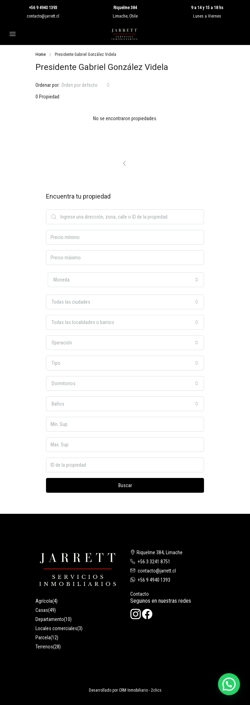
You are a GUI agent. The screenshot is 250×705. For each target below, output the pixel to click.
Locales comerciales (56, 628)
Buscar (125, 485)
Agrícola (43, 601)
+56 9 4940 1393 (43, 7)
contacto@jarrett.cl (43, 16)
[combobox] (85, 85)
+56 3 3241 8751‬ (154, 561)
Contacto (139, 594)
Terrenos (44, 646)
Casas (41, 610)
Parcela (43, 637)
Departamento (49, 619)
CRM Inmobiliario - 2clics (140, 690)
